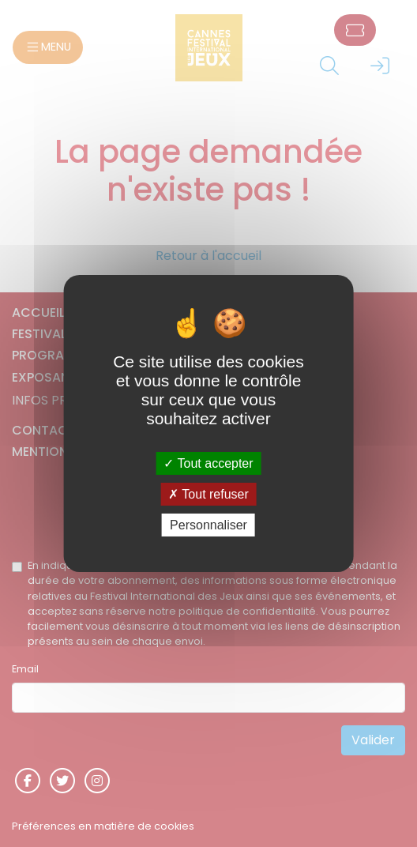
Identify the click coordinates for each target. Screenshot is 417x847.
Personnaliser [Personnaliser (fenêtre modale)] (208, 525)
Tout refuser (208, 494)
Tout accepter (208, 462)
